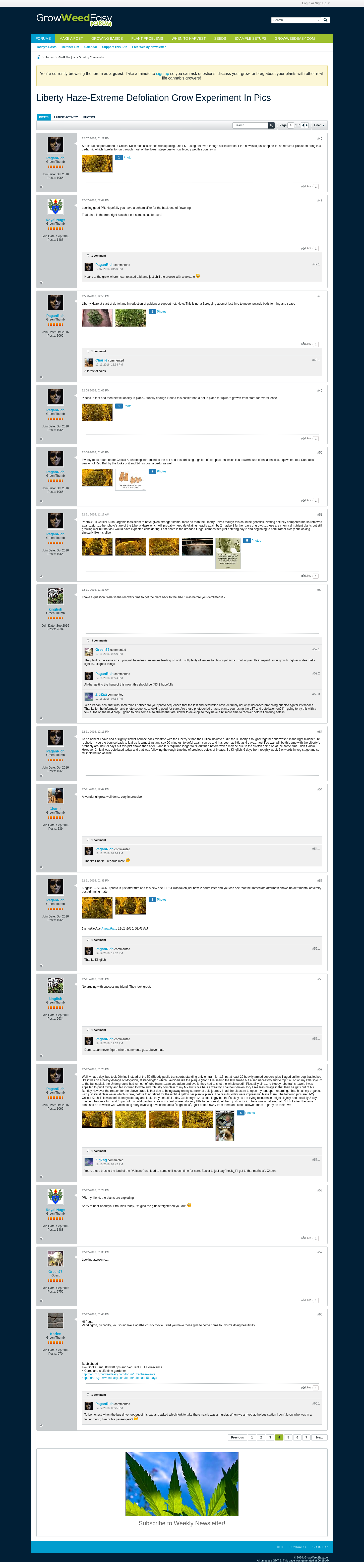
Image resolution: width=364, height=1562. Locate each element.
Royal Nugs (55, 220)
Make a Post (71, 38)
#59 (319, 1252)
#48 (319, 296)
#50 (319, 452)
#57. (316, 1160)
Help (280, 1546)
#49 (319, 390)
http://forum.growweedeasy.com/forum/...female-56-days (119, 1378)
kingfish (55, 609)
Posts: (51, 178)
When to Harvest (189, 38)
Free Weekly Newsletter (149, 47)
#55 (319, 881)
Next (319, 1437)
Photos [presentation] (89, 117)
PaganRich (55, 158)
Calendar (90, 47)
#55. (316, 948)
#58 (319, 1190)
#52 (319, 590)
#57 (319, 1069)
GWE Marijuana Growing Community (81, 57)
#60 (319, 1314)
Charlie (101, 360)
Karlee (55, 1334)
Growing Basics (107, 38)
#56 (319, 979)
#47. (316, 264)
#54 (319, 789)
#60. (316, 1403)
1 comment (98, 255)
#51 (319, 514)
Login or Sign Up (316, 3)
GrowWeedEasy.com (295, 38)
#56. (316, 1038)
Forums (43, 38)
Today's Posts (46, 47)
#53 (319, 732)
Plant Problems (147, 38)
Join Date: (49, 174)
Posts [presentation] (43, 117)
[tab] (43, 117)
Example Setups (250, 38)
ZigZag (101, 694)
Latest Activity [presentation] (66, 117)
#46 (319, 138)
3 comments (99, 640)
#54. (316, 849)
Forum (49, 57)
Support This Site (114, 47)
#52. (316, 649)
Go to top (320, 1546)
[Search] (296, 20)
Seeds (220, 38)
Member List (70, 47)
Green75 (102, 650)
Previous (237, 1437)
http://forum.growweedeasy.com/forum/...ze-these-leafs (118, 1374)
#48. (316, 360)
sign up (162, 73)
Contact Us (298, 1546)
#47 (319, 200)
